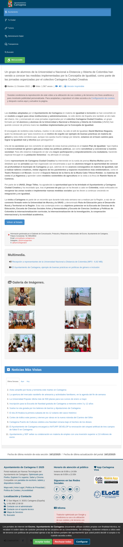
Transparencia (11, 44)
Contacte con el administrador (19, 506)
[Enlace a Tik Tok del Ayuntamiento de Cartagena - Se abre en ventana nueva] (70, 497)
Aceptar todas (42, 541)
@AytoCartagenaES (19, 243)
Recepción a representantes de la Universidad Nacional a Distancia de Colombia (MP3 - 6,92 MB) (57, 261)
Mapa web (8, 487)
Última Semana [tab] (12, 381)
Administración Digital (14, 36)
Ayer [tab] (22, 381)
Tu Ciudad (10, 20)
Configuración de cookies (103, 98)
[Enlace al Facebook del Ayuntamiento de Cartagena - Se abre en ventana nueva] (57, 489)
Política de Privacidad (35, 487)
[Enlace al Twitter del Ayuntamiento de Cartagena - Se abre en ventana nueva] (63, 489)
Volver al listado (14, 222)
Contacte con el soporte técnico (20, 509)
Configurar (82, 541)
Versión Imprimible (74, 86)
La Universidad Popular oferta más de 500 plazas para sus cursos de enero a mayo (47, 399)
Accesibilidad (27, 490)
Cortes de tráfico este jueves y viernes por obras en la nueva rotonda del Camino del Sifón (51, 417)
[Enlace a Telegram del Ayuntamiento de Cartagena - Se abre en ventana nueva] (63, 497)
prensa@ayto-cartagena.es (25, 238)
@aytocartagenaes (25, 240)
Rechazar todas (63, 541)
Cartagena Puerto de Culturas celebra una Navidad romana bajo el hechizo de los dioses (50, 422)
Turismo (9, 28)
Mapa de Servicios (13, 512)
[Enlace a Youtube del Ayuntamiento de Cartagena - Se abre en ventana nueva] (70, 489)
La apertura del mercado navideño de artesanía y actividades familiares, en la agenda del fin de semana (57, 394)
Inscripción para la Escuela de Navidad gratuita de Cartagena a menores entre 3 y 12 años (51, 403)
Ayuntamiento (11, 12)
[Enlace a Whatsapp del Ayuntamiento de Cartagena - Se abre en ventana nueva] (57, 497)
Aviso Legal (19, 487)
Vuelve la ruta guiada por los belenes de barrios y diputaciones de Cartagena (45, 408)
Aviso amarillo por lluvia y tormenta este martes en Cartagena (37, 390)
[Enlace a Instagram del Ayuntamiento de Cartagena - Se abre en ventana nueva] (77, 489)
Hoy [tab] (28, 381)
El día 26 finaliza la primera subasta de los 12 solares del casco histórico (42, 413)
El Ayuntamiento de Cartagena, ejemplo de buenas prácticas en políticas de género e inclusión (55, 267)
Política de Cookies (12, 490)
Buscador (9, 52)
